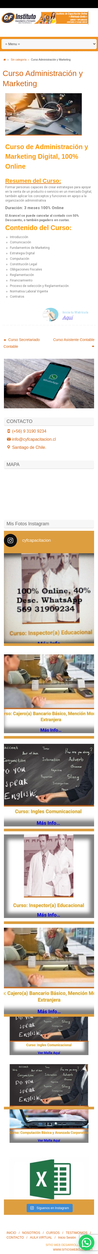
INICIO (11, 1233)
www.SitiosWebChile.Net (73, 1249)
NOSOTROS (31, 1233)
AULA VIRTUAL (41, 1237)
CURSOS (53, 1233)
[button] (86, 1242)
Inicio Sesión (67, 1237)
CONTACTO (15, 1237)
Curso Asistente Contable (73, 343)
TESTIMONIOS (77, 1233)
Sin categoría (21, 59)
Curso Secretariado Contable (22, 343)
